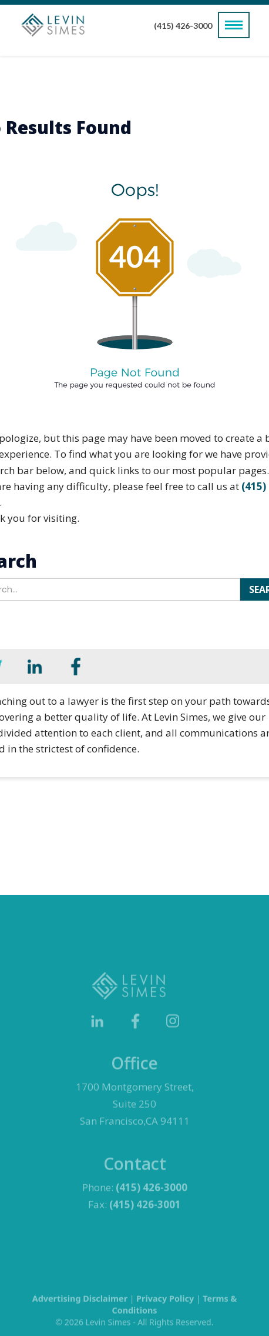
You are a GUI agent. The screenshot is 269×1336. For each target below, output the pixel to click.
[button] (234, 25)
